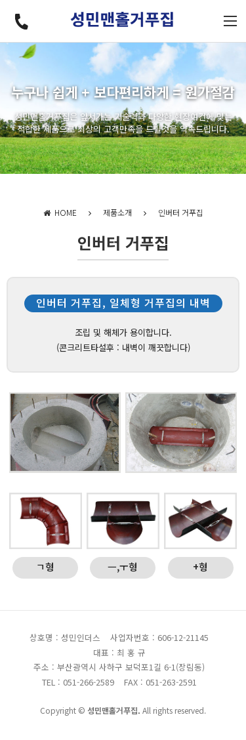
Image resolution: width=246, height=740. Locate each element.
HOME (60, 212)
